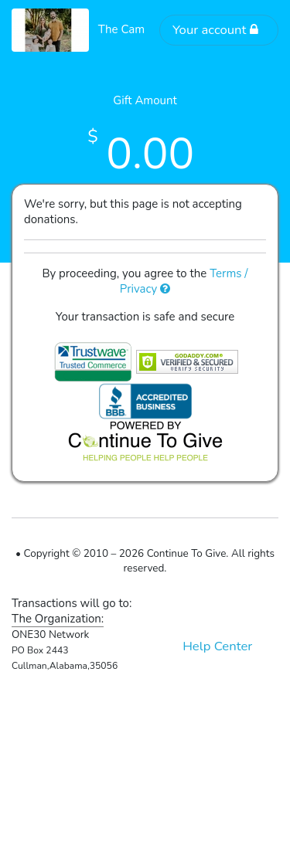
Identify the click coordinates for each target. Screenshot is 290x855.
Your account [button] (215, 30)
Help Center (217, 646)
